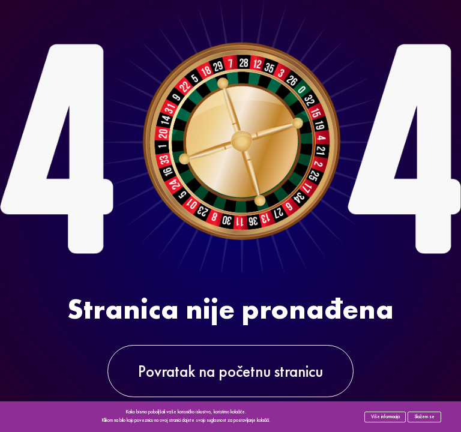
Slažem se (424, 416)
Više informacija (385, 416)
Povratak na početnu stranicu (230, 371)
